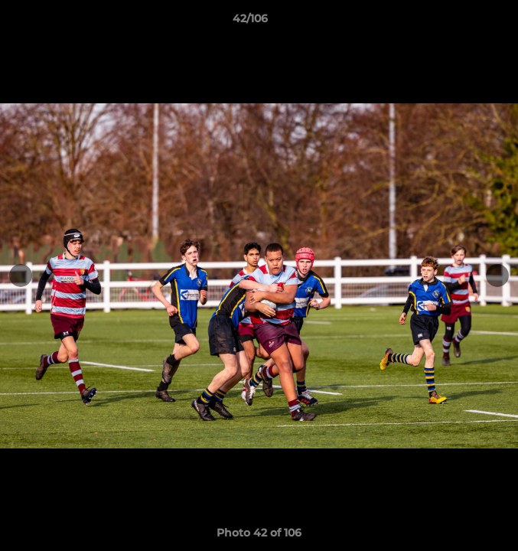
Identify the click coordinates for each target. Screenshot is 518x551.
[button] (463, 22)
